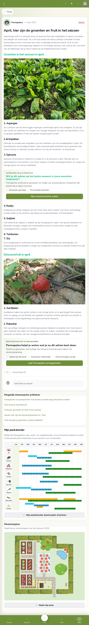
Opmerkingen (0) (18, 372)
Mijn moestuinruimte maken (44, 196)
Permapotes (17, 22)
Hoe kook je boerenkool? (15, 404)
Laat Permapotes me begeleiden (44, 363)
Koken (81, 22)
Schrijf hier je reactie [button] (23, 383)
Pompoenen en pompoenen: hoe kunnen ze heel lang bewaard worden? (37, 399)
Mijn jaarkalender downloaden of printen (44, 515)
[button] (66, 3)
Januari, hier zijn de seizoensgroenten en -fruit (25, 415)
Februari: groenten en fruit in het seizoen (22, 410)
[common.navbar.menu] (4, 4)
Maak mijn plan (44, 605)
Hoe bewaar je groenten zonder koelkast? (23, 420)
